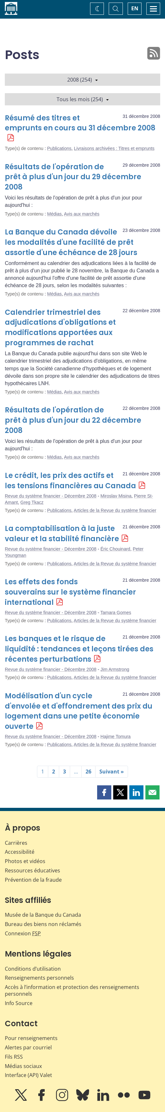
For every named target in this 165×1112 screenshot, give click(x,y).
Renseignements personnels (39, 977)
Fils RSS (14, 1056)
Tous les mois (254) (83, 99)
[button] (104, 792)
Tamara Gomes (115, 612)
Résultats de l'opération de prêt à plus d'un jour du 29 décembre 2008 (73, 177)
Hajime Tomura (115, 736)
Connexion (23, 933)
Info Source (18, 1003)
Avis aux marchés (81, 213)
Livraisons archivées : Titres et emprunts (114, 148)
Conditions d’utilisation (33, 968)
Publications (59, 148)
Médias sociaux (23, 1066)
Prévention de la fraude (33, 879)
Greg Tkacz (31, 502)
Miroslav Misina (115, 496)
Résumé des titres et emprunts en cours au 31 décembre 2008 (80, 123)
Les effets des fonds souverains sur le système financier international (70, 592)
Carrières (16, 842)
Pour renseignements (31, 1038)
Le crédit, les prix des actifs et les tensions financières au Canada (70, 481)
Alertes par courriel (28, 1047)
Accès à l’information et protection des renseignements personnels (72, 990)
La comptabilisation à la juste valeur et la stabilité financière (62, 534)
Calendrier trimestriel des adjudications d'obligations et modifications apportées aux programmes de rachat (60, 327)
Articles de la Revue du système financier (115, 510)
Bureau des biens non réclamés (43, 924)
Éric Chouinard (115, 549)
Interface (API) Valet (28, 1075)
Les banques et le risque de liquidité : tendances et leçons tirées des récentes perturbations (79, 649)
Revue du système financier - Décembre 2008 (50, 496)
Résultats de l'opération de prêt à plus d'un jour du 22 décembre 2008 (73, 420)
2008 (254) (82, 79)
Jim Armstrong (114, 669)
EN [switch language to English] (134, 8)
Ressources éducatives (32, 870)
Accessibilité (19, 851)
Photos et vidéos (25, 861)
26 (88, 771)
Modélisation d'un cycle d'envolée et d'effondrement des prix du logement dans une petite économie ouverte (78, 711)
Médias (54, 213)
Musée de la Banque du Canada (43, 914)
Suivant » (111, 771)
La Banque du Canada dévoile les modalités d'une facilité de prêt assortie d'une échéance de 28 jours (71, 242)
